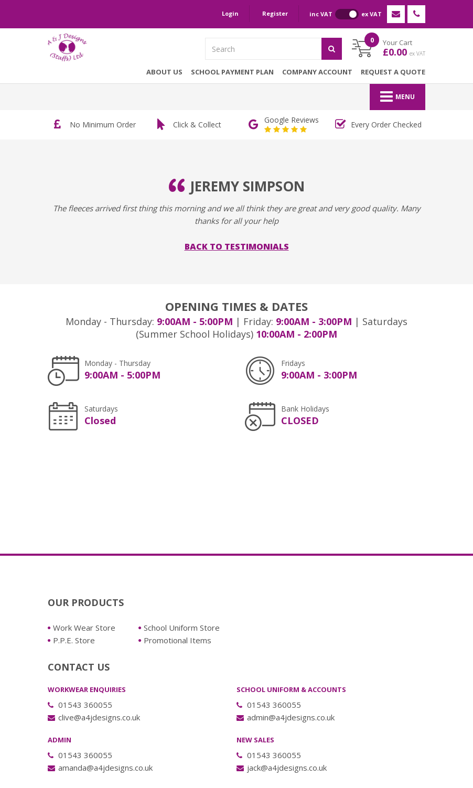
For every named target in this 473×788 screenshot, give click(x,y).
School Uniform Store (182, 627)
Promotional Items (177, 640)
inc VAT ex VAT (345, 14)
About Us (164, 72)
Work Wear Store (84, 627)
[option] (96, 124)
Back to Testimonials (237, 246)
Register (275, 13)
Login (230, 13)
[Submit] (331, 49)
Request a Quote (393, 72)
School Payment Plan (232, 72)
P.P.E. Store (74, 640)
